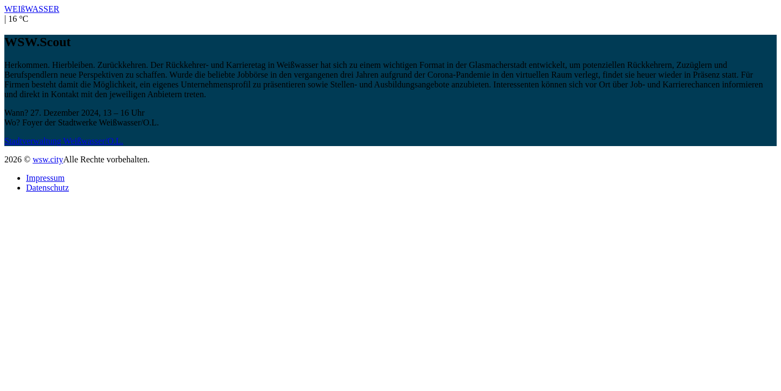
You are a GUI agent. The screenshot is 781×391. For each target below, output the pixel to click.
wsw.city (48, 159)
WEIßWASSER (31, 9)
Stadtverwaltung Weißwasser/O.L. (63, 141)
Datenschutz (47, 187)
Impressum (45, 177)
